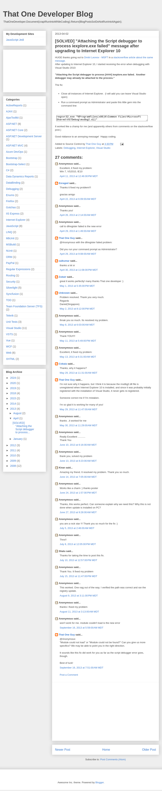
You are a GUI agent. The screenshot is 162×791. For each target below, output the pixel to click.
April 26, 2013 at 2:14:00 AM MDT (78, 216)
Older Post (149, 750)
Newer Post (62, 750)
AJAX (9, 111)
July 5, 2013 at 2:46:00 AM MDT (77, 529)
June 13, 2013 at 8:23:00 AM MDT (78, 462)
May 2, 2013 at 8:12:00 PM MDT (77, 309)
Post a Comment (69, 675)
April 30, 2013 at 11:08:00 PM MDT (79, 271)
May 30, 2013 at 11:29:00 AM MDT (78, 426)
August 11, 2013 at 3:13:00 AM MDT (79, 612)
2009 (13, 460)
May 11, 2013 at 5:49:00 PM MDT (78, 341)
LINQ (9, 232)
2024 (13, 377)
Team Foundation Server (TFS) (24, 306)
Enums (10, 195)
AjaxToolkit (12, 117)
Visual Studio (103, 149)
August (17, 413)
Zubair (62, 278)
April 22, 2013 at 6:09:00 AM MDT (78, 200)
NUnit (9, 250)
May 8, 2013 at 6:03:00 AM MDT (77, 325)
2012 (13, 445)
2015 (13, 398)
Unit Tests (12, 321)
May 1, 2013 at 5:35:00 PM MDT (77, 287)
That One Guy (67, 239)
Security (11, 281)
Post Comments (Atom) (113, 760)
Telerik (10, 315)
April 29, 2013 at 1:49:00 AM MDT (78, 232)
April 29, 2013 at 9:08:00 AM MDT (78, 255)
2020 (13, 383)
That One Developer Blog (48, 14)
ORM (9, 256)
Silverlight (12, 287)
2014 (13, 403)
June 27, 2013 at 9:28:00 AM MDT (78, 513)
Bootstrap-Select (16, 164)
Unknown (64, 294)
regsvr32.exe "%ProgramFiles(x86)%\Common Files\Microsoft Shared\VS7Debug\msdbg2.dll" (101, 118)
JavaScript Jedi (15, 39)
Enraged (64, 184)
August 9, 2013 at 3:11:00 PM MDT (79, 596)
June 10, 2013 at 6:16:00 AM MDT (78, 446)
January (18, 438)
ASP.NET (11, 123)
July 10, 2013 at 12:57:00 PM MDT (78, 561)
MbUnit (10, 238)
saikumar (64, 262)
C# (7, 170)
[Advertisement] (105, 712)
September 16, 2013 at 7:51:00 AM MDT (81, 668)
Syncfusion (12, 293)
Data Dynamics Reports (20, 176)
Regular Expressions (18, 269)
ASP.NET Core (14, 130)
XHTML (10, 358)
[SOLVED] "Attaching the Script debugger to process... (23, 427)
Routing (10, 275)
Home (106, 750)
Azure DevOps (14, 151)
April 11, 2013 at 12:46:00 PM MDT (79, 177)
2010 (13, 455)
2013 (13, 408)
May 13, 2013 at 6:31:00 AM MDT (78, 357)
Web (8, 352)
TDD (8, 300)
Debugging (70, 149)
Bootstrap (11, 157)
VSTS (9, 334)
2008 (13, 465)
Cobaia (63, 364)
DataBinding (13, 182)
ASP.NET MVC (15, 145)
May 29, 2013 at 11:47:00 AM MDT (78, 410)
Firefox (10, 201)
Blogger (99, 783)
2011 (13, 450)
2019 (13, 388)
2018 (13, 393)
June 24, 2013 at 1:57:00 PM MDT (78, 493)
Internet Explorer (86, 149)
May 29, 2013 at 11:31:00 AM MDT (78, 374)
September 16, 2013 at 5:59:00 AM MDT (81, 628)
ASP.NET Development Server (24, 136)
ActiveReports (14, 105)
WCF (9, 346)
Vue (8, 340)
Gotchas (11, 207)
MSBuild (11, 244)
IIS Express (13, 213)
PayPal (10, 262)
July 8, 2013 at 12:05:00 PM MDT (78, 545)
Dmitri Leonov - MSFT (96, 57)
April (16, 418)
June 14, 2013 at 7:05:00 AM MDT (78, 478)
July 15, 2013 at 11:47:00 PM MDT (78, 577)
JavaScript (12, 226)
